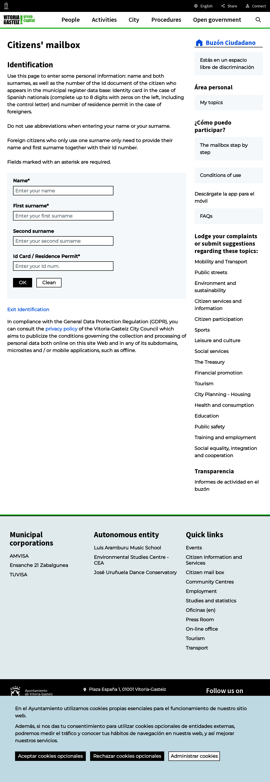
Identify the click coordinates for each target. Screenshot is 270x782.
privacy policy (61, 329)
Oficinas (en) (200, 610)
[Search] (258, 20)
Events (194, 548)
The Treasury (209, 362)
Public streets (211, 272)
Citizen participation (219, 319)
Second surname (33, 231)
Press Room (200, 619)
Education (207, 416)
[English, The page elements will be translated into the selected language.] (202, 6)
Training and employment (225, 437)
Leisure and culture (217, 340)
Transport (197, 648)
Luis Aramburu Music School (127, 548)
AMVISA (19, 556)
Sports (202, 330)
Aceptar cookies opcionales (50, 756)
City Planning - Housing (222, 394)
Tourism (204, 383)
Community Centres (210, 582)
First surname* (31, 206)
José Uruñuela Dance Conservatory (135, 572)
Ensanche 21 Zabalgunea (39, 565)
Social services (211, 351)
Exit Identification (28, 309)
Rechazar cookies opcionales (127, 756)
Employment (201, 591)
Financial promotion (218, 373)
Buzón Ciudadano (231, 43)
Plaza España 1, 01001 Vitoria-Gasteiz (127, 689)
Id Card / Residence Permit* (46, 256)
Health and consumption (224, 405)
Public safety (210, 427)
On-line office (202, 629)
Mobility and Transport (221, 261)
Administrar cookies (194, 756)
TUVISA (18, 574)
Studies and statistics (211, 601)
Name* (21, 180)
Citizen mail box (205, 572)
